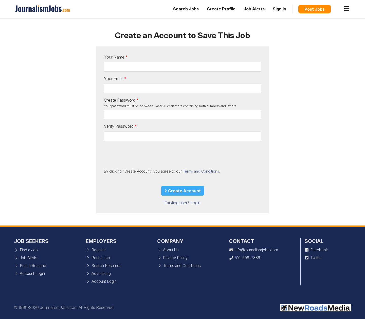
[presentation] (142, 154)
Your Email (113, 78)
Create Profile (221, 8)
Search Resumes (103, 265)
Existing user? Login (182, 202)
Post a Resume (30, 265)
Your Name (114, 57)
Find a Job (26, 250)
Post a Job (98, 257)
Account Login (29, 273)
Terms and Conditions (201, 171)
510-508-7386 (244, 257)
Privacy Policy (172, 257)
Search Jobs (186, 8)
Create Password (119, 100)
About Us (168, 250)
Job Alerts (254, 8)
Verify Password (119, 126)
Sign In (279, 8)
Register (96, 250)
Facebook (316, 250)
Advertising (98, 273)
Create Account (183, 190)
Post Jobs (314, 9)
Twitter (313, 257)
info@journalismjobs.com (253, 250)
